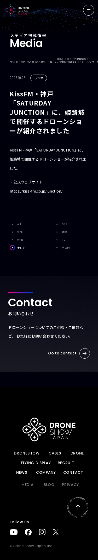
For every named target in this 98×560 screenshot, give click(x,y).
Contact (73, 472)
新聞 (16, 232)
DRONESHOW (26, 453)
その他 (62, 247)
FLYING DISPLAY (36, 462)
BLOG (49, 484)
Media (27, 484)
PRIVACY (70, 484)
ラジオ (17, 247)
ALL (15, 224)
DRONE (77, 453)
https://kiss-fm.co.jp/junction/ (36, 191)
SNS (60, 224)
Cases (55, 453)
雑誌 (60, 232)
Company (46, 472)
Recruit (66, 462)
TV (59, 239)
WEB (16, 239)
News (21, 472)
